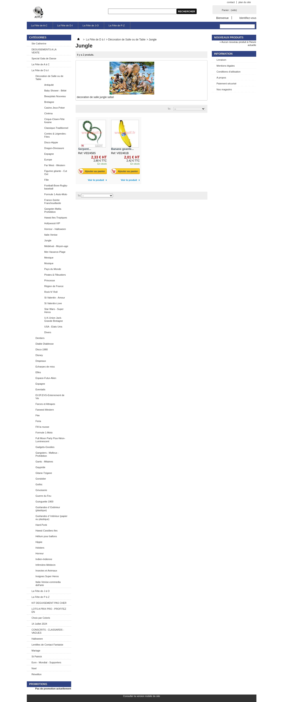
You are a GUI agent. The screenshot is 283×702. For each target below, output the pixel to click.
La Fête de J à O (41, 591)
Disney (39, 355)
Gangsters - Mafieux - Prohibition (47, 454)
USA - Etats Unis (53, 326)
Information (223, 53)
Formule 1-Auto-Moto (55, 194)
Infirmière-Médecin (46, 565)
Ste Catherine (39, 43)
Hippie (39, 542)
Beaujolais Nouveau (55, 96)
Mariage (36, 650)
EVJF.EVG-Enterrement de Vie (50, 397)
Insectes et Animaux (46, 570)
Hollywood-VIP (52, 223)
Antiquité (49, 85)
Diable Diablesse (45, 343)
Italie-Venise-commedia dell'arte (48, 583)
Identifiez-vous (247, 17)
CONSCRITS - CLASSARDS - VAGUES (48, 631)
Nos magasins (224, 89)
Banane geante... (122, 149)
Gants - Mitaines (44, 461)
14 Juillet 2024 (39, 623)
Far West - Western (54, 165)
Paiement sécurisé (227, 83)
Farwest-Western (45, 409)
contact (231, 2)
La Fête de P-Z (117, 25)
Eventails (40, 389)
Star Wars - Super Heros (54, 310)
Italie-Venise (51, 234)
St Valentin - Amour (54, 297)
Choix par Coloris (41, 618)
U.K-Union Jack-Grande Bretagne (53, 319)
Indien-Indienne (44, 559)
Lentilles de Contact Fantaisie (47, 644)
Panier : (229, 10)
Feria (38, 421)
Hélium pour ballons (46, 536)
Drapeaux (41, 361)
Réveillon (37, 674)
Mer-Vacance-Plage (54, 252)
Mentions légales (226, 65)
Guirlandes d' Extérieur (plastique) (48, 509)
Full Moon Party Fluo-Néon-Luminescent (50, 440)
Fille (46, 179)
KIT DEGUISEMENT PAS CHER (49, 603)
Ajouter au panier (92, 171)
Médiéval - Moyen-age (56, 246)
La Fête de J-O (91, 25)
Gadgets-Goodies (45, 447)
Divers (47, 332)
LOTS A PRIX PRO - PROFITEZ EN (49, 610)
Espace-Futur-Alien (46, 378)
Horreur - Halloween (55, 229)
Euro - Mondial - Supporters (46, 662)
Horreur (40, 553)
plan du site (244, 2)
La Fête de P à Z (41, 597)
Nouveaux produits (228, 37)
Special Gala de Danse (44, 58)
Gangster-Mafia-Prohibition (53, 210)
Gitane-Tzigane (44, 473)
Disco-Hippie (51, 142)
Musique (49, 263)
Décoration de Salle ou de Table (49, 77)
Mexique (49, 257)
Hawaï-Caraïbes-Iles (47, 530)
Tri (169, 108)
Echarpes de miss (45, 366)
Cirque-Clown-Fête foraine (54, 121)
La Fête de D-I (65, 25)
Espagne (49, 154)
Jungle (47, 240)
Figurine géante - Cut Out (55, 172)
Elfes (38, 372)
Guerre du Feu (43, 496)
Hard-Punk (41, 525)
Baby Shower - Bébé (55, 90)
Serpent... (84, 149)
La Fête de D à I (40, 70)
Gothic (39, 484)
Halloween (37, 638)
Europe (48, 159)
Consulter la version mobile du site (141, 696)
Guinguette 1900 (44, 501)
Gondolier (41, 478)
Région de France (53, 286)
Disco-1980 (42, 349)
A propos (221, 77)
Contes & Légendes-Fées (55, 135)
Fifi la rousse (42, 427)
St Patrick (37, 656)
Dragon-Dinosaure (54, 148)
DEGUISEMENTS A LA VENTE (44, 51)
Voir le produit (96, 180)
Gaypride (40, 467)
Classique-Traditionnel (56, 128)
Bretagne (49, 102)
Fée (38, 415)
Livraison (221, 59)
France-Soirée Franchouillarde (52, 201)
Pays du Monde (52, 269)
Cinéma (48, 113)
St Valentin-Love (53, 303)
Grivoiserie (41, 490)
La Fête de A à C (41, 64)
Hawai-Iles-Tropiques (55, 217)
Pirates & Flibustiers (55, 274)
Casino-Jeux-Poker (54, 107)
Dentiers (40, 338)
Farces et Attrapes (45, 404)
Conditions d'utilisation (229, 71)
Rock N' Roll (51, 292)
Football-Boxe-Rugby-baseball (56, 187)
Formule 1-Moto (44, 432)
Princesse (49, 280)
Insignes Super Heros (47, 576)
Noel (34, 668)
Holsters (40, 547)
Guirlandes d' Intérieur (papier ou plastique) (51, 517)
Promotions (38, 684)
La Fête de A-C (39, 25)
